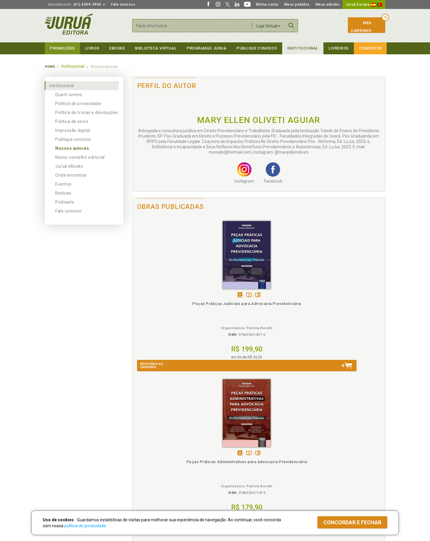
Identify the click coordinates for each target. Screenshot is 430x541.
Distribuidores (312, 461)
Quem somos (68, 94)
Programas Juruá (206, 48)
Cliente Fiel (225, 448)
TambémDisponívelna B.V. (166, 295)
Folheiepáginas (175, 295)
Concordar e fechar (352, 522)
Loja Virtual (268, 26)
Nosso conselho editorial (80, 157)
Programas (228, 442)
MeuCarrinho (361, 27)
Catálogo (308, 448)
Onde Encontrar (59, 473)
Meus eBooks (328, 4)
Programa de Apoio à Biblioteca (243, 467)
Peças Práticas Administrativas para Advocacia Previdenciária (227, 309)
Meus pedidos (297, 4)
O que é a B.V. (142, 479)
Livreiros (338, 48)
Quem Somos (57, 448)
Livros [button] (92, 48)
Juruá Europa (363, 4)
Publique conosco (73, 139)
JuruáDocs (227, 479)
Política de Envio (144, 461)
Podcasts (64, 202)
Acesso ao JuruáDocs (235, 485)
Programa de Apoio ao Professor (244, 461)
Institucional (302, 48)
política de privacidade (85, 525)
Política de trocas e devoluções (86, 112)
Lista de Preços (314, 454)
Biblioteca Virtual (151, 473)
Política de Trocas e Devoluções (159, 454)
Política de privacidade (78, 103)
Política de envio (71, 121)
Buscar (291, 25)
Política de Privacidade (150, 448)
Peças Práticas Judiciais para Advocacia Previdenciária (164, 309)
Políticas (140, 442)
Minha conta (267, 4)
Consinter (370, 48)
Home (50, 67)
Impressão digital (72, 130)
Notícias (63, 193)
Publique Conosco (256, 48)
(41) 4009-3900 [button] (76, 4)
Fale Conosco (57, 479)
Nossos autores (72, 148)
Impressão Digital (60, 454)
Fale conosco (123, 4)
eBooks (117, 48)
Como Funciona (144, 485)
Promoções (62, 48)
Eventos (63, 184)
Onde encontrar (71, 175)
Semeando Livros (230, 454)
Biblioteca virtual (155, 48)
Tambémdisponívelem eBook (157, 295)
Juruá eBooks (69, 166)
